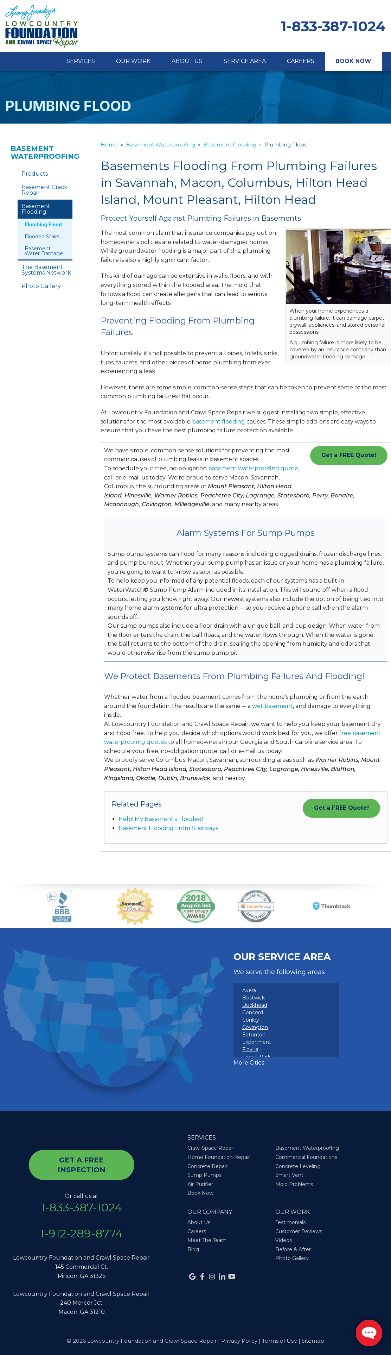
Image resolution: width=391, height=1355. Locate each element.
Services (80, 61)
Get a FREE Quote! (348, 455)
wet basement (272, 706)
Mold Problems (294, 1184)
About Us (187, 61)
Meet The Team (206, 1240)
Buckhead (254, 1005)
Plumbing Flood (43, 224)
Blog (193, 1249)
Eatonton (253, 1034)
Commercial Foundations (306, 1157)
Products (34, 173)
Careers (300, 61)
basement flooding (218, 421)
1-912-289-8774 (81, 1233)
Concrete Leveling (298, 1166)
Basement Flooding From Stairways (168, 828)
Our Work (133, 61)
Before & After (293, 1249)
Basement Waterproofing (45, 152)
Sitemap (313, 1340)
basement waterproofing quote (253, 468)
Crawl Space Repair (210, 1148)
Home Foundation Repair (218, 1157)
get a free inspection (81, 1165)
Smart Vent (289, 1175)
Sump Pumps (204, 1175)
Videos (283, 1240)
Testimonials (290, 1222)
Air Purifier (200, 1184)
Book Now (353, 61)
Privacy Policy (239, 1340)
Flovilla (250, 1049)
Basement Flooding (35, 209)
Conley (250, 1020)
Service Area (245, 61)
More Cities (248, 1062)
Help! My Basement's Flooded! (160, 819)
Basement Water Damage (44, 251)
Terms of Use (279, 1340)
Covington (255, 1027)
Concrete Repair (207, 1166)
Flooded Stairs (42, 236)
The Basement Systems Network (46, 270)
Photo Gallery (41, 286)
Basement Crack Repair (44, 190)
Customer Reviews (298, 1231)
